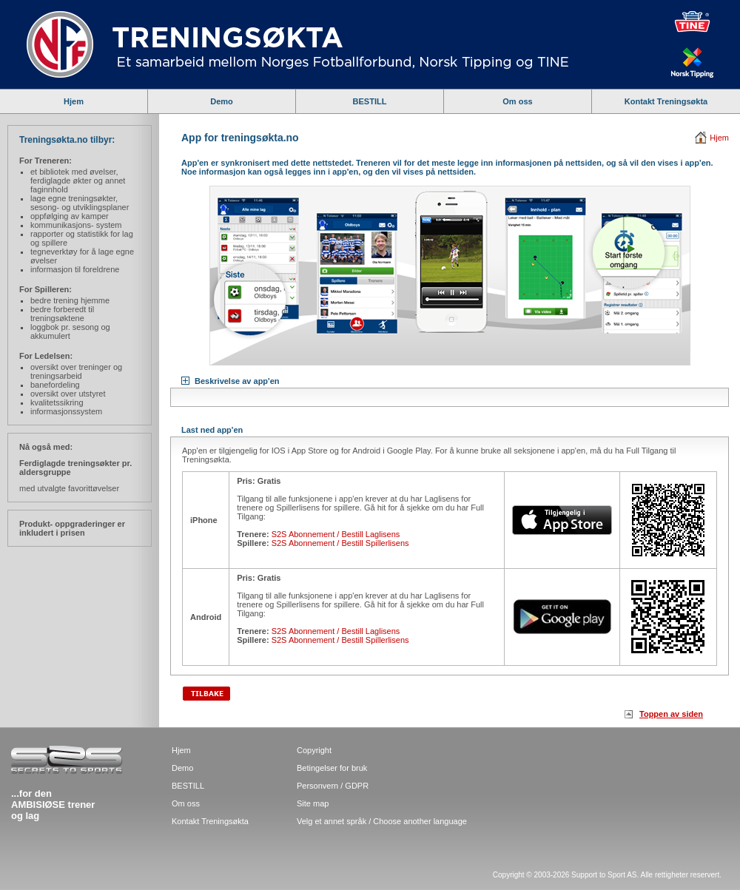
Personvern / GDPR (333, 785)
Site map (313, 803)
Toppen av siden (671, 713)
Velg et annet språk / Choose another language (382, 821)
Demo (221, 101)
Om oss (517, 101)
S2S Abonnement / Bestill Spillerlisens (340, 543)
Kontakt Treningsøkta (666, 101)
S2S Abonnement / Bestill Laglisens (336, 534)
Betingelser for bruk (332, 767)
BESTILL (370, 101)
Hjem (74, 101)
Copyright (314, 750)
